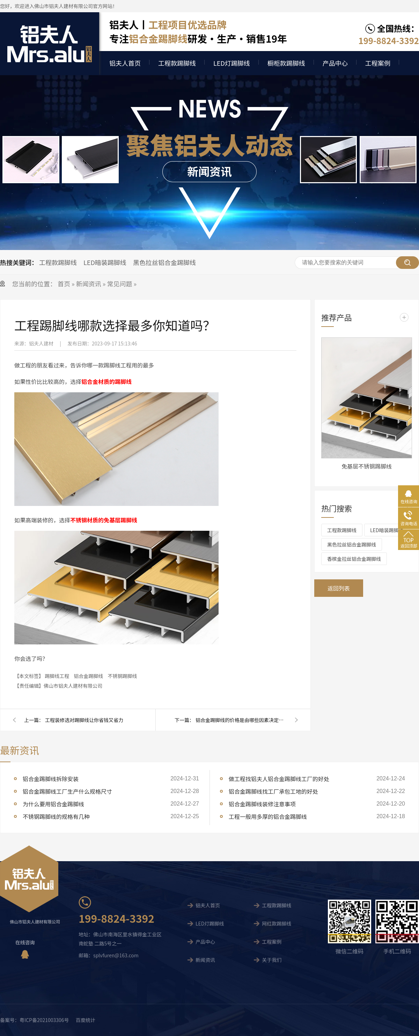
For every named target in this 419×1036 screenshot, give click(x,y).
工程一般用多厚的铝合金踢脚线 (268, 816)
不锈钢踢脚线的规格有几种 (56, 816)
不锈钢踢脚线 (122, 675)
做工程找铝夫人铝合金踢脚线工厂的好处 (279, 778)
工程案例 (377, 62)
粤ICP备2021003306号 (44, 1019)
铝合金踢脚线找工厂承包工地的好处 (273, 791)
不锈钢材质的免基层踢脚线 (103, 520)
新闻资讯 (88, 283)
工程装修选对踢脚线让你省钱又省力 (84, 719)
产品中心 (335, 62)
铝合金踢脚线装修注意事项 (262, 804)
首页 (65, 283)
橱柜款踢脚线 (286, 62)
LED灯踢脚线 (231, 62)
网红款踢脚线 (276, 923)
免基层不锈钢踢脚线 (366, 466)
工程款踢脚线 (177, 62)
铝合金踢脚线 (88, 675)
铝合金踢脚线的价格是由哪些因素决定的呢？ (241, 719)
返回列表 (339, 588)
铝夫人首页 (125, 62)
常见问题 (119, 283)
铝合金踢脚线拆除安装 (51, 778)
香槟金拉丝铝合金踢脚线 (354, 558)
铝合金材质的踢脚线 (106, 381)
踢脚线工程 (57, 675)
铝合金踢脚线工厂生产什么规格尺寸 (67, 791)
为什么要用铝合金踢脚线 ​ (54, 804)
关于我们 (271, 959)
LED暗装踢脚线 (104, 262)
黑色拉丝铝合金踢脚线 (164, 262)
